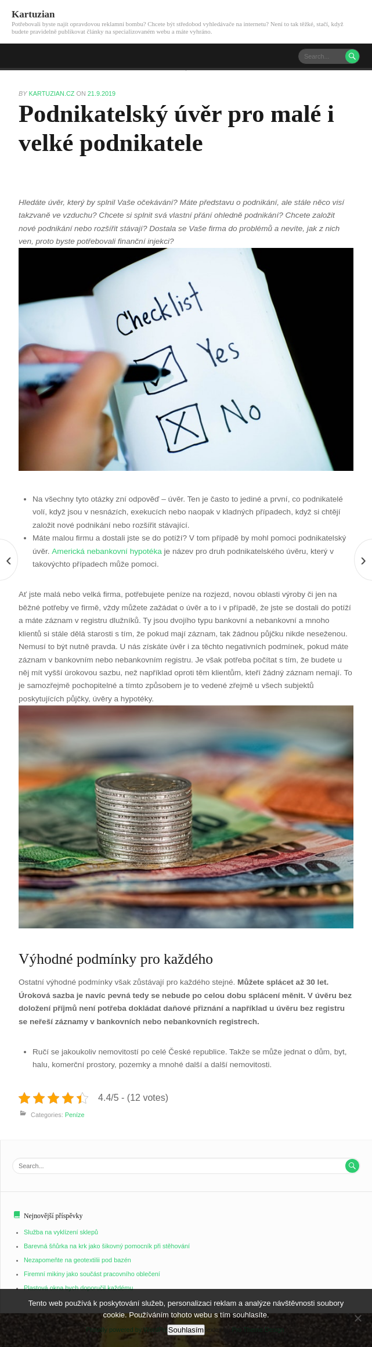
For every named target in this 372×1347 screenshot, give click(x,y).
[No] (357, 1318)
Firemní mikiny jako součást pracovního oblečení (92, 1273)
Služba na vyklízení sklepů (61, 1232)
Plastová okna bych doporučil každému (78, 1287)
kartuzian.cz (53, 93)
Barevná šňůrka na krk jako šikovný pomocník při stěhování (107, 1245)
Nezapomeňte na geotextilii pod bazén (77, 1259)
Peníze (75, 1115)
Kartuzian (33, 14)
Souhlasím (186, 1330)
